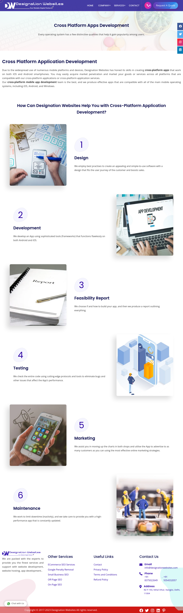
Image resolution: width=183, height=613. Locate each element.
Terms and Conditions (105, 574)
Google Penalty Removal (61, 569)
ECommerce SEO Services (61, 564)
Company (103, 5)
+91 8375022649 (151, 578)
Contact (134, 5)
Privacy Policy (101, 569)
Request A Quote (167, 5)
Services (119, 5)
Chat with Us (15, 603)
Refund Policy (101, 579)
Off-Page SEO (55, 579)
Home (90, 5)
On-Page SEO (55, 584)
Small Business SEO (58, 574)
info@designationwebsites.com (161, 567)
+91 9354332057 (170, 578)
